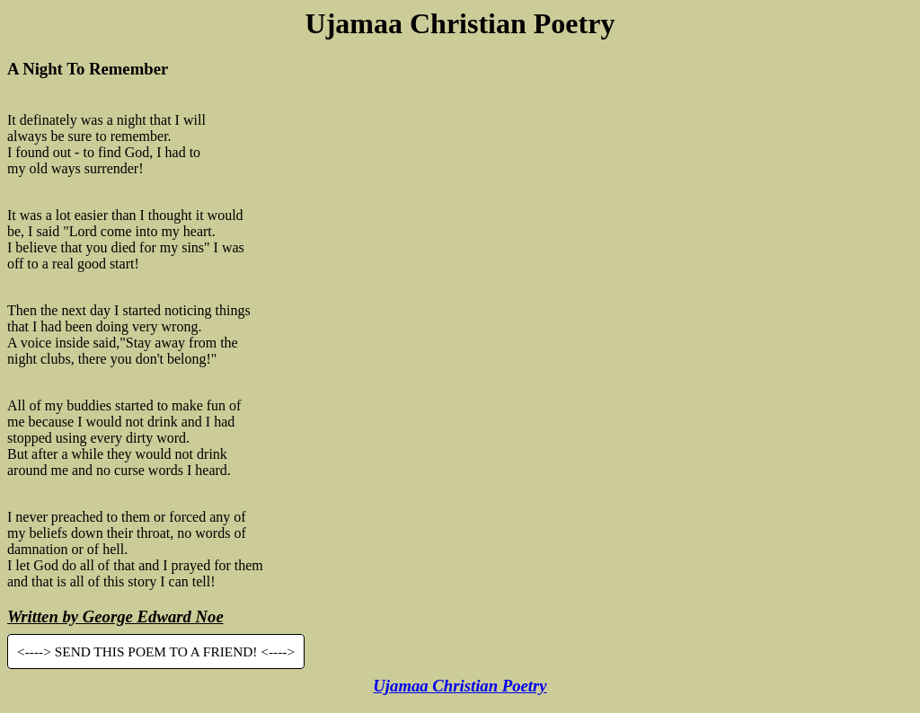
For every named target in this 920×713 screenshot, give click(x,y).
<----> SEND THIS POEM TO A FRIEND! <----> (156, 651)
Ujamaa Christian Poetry (459, 685)
